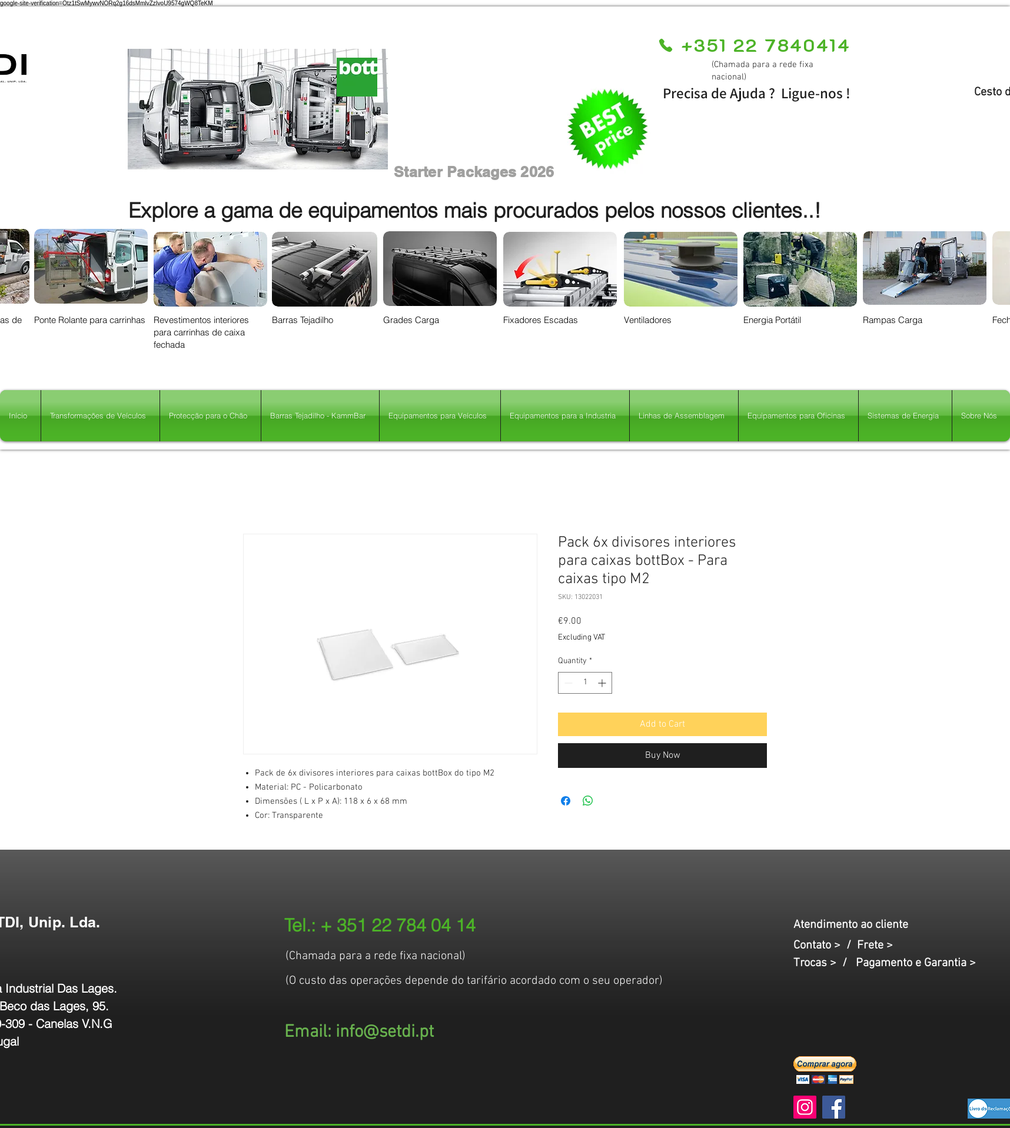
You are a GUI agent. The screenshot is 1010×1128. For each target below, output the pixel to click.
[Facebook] (833, 1107)
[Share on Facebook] (566, 801)
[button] (824, 1070)
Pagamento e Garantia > (916, 963)
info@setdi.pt (384, 1032)
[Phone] (665, 45)
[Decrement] (567, 683)
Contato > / (825, 946)
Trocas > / (824, 963)
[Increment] (603, 683)
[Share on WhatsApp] (588, 801)
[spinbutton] (585, 683)
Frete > (875, 946)
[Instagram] (804, 1107)
